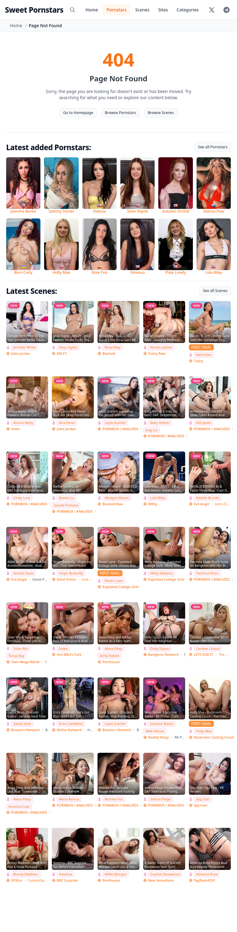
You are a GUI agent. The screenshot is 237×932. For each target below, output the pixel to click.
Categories (188, 10)
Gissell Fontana (66, 505)
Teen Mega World (25, 661)
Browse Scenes (161, 112)
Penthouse (111, 661)
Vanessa (65, 874)
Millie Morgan (116, 874)
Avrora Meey (23, 422)
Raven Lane (114, 580)
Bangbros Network (163, 654)
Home (91, 10)
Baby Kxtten (159, 422)
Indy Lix (151, 430)
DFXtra (16, 880)
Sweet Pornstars (34, 10)
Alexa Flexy (113, 648)
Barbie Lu (66, 497)
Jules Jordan (20, 353)
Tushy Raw (156, 353)
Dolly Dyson (159, 648)
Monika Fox (114, 799)
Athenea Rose (207, 874)
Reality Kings (158, 737)
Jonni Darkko (223, 504)
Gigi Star (203, 799)
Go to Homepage (78, 112)
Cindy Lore (21, 497)
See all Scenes (215, 290)
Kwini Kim (204, 354)
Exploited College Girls (120, 586)
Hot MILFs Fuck (69, 654)
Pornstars (116, 10)
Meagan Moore (117, 497)
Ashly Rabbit (109, 655)
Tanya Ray (16, 655)
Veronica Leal (19, 806)
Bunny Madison (25, 874)
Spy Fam (200, 805)
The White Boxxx (225, 654)
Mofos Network (69, 729)
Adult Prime (66, 579)
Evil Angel (202, 504)
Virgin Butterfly (71, 573)
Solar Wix (20, 648)
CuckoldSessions (38, 880)
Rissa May (112, 347)
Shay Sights (68, 347)
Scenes (142, 10)
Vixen (15, 428)
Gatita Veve (22, 723)
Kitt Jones (203, 422)
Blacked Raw (112, 504)
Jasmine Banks (161, 723)
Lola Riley (157, 497)
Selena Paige (160, 799)
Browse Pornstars (120, 112)
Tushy (198, 360)
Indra (63, 648)
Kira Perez (67, 422)
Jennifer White (24, 347)
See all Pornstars (212, 147)
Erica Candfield (71, 723)
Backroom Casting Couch (214, 737)
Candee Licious (208, 648)
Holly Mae (204, 731)
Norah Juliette (161, 347)
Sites (163, 10)
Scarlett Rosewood (165, 874)
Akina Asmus (69, 799)
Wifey (152, 504)
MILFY (62, 353)
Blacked (108, 353)
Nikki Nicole (154, 731)
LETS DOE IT (203, 654)
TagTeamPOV (204, 880)
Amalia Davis (23, 573)
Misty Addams (161, 573)
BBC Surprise (67, 880)
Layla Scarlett (115, 422)
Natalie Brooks (207, 497)
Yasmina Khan (207, 573)
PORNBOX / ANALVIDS (120, 428)
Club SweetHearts (87, 579)
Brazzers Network (25, 729)
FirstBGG (46, 661)
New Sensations (161, 880)
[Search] (72, 9)
